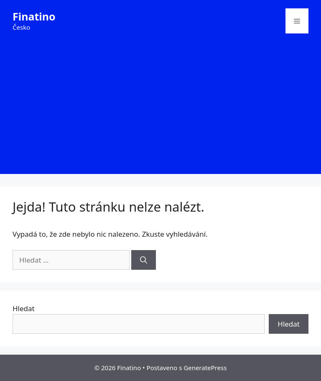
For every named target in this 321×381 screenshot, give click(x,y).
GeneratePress (205, 367)
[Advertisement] (160, 115)
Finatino (34, 16)
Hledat (24, 308)
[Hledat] (143, 260)
